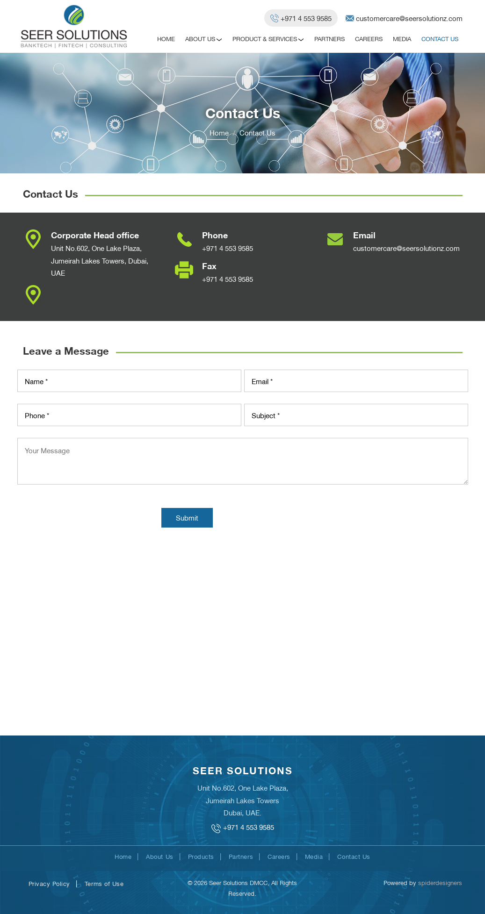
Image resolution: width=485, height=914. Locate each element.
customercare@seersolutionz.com (406, 247)
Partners (329, 38)
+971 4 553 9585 (227, 247)
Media (402, 38)
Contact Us (439, 38)
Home (166, 38)
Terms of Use (104, 883)
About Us (200, 38)
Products (201, 856)
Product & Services (264, 38)
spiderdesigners (440, 882)
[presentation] (88, 518)
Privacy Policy (49, 883)
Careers (369, 38)
